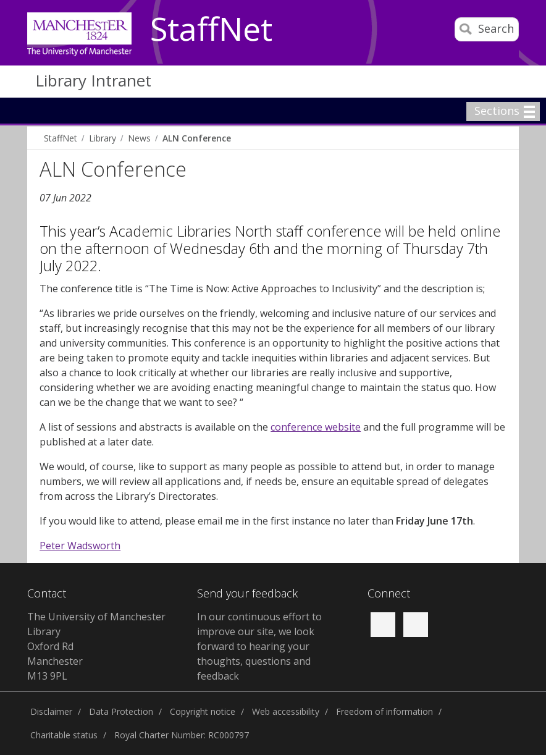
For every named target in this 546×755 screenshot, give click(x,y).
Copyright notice (202, 711)
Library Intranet (93, 80)
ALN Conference (196, 138)
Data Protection (121, 711)
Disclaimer (51, 711)
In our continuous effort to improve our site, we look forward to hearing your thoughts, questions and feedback (259, 646)
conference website (316, 427)
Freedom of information (384, 711)
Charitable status (64, 735)
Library (102, 138)
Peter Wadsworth (80, 545)
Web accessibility (285, 711)
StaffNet (211, 29)
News (139, 138)
